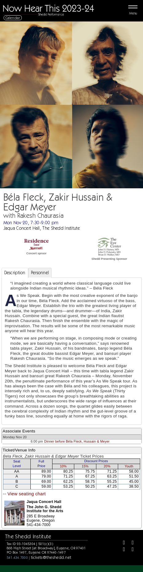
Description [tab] (14, 272)
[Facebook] (121, 543)
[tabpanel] (71, 351)
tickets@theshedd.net (51, 557)
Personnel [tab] (40, 272)
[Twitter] (130, 543)
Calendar (13, 18)
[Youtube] (130, 550)
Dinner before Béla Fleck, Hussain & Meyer (77, 441)
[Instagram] (121, 550)
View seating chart (26, 493)
